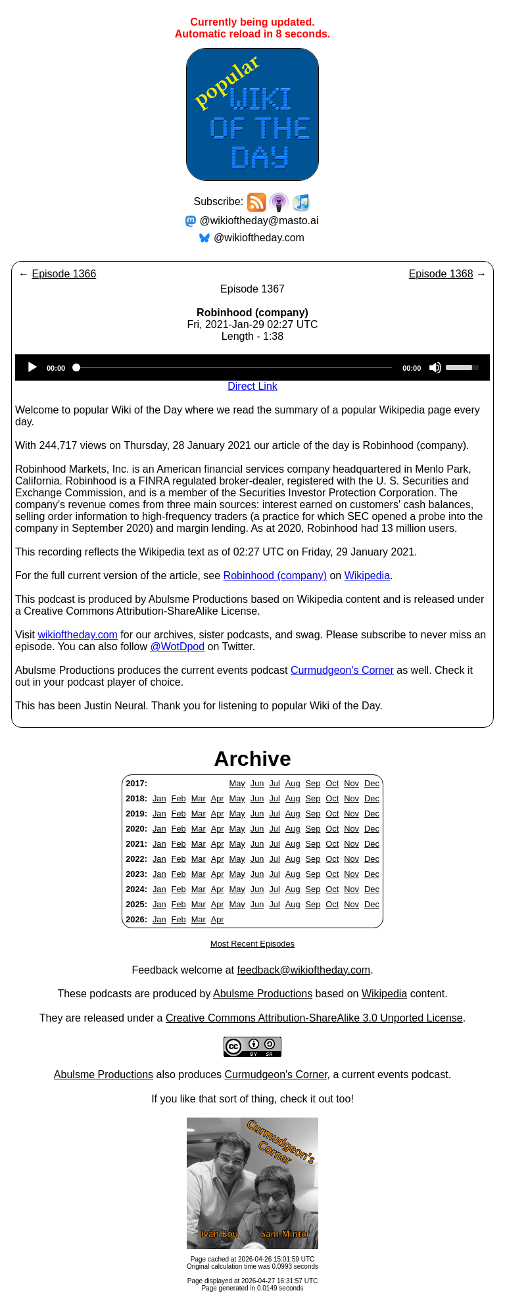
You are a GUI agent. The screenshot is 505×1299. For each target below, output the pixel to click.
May (237, 783)
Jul (274, 783)
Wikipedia (367, 575)
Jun (257, 783)
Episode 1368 (441, 273)
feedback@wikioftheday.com (303, 970)
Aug (293, 783)
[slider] (234, 367)
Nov (351, 783)
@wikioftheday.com (259, 237)
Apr (217, 798)
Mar (198, 798)
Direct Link (252, 386)
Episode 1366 (64, 273)
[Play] (32, 367)
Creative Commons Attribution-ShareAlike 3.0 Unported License (314, 1018)
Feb (179, 798)
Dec (371, 783)
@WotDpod (177, 646)
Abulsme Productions (262, 993)
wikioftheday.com (77, 634)
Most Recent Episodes (252, 944)
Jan (159, 798)
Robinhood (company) (275, 575)
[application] (252, 367)
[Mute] (435, 367)
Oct (332, 783)
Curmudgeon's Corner (342, 670)
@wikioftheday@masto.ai (259, 220)
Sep (313, 783)
